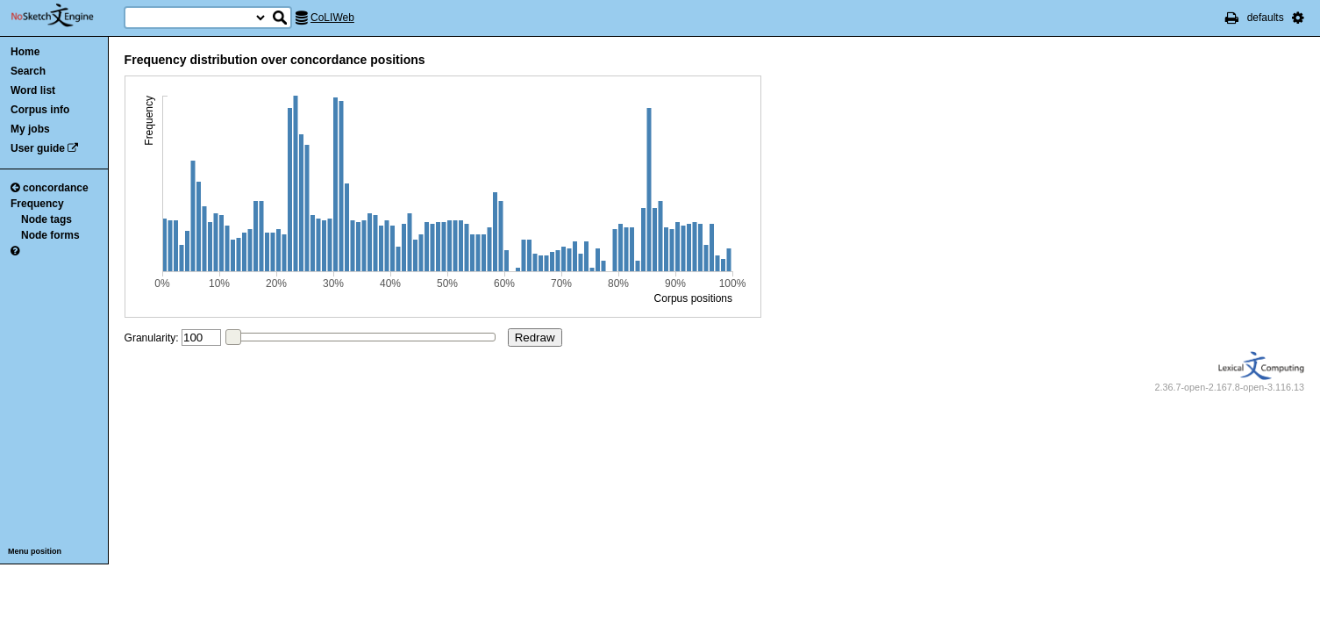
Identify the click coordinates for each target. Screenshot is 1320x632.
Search (28, 71)
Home (25, 52)
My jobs (30, 129)
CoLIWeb (332, 17)
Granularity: (152, 338)
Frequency (37, 204)
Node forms (50, 235)
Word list (33, 90)
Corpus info (40, 110)
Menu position (34, 551)
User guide (38, 148)
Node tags (46, 219)
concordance (50, 188)
